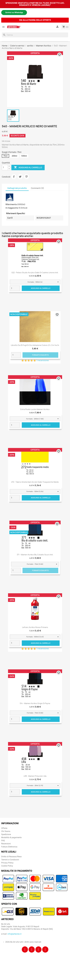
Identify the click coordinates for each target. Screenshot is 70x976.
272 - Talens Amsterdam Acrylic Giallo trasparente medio (35, 482)
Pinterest (26, 176)
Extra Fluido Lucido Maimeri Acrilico (35, 409)
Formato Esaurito (40, 355)
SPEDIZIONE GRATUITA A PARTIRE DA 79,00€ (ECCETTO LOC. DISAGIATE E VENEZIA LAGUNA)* (35, 4)
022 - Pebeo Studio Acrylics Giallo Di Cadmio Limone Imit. (35, 272)
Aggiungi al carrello (28, 167)
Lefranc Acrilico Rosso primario (35, 627)
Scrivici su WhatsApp (14, 12)
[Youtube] (45, 949)
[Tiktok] (38, 949)
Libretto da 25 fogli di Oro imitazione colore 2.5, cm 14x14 (35, 345)
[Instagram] (32, 949)
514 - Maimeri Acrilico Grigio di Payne (35, 703)
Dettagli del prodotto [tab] (17, 188)
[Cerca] (35, 34)
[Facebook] (25, 949)
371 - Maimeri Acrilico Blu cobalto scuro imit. (35, 554)
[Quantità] (5, 167)
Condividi (13, 176)
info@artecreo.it (14, 934)
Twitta (20, 176)
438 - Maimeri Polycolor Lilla (35, 776)
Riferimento (11, 204)
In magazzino (12, 208)
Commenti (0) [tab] (37, 188)
